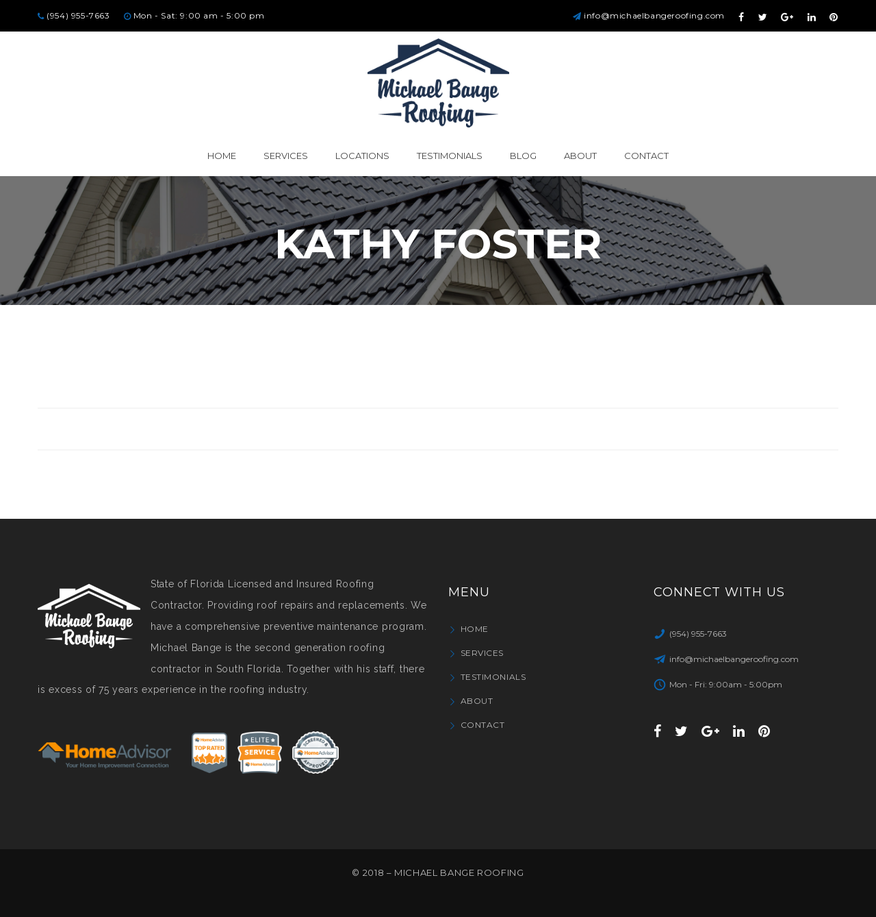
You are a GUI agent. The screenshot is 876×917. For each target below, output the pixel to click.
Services (482, 653)
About (477, 701)
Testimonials (493, 677)
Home (475, 629)
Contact (483, 725)
